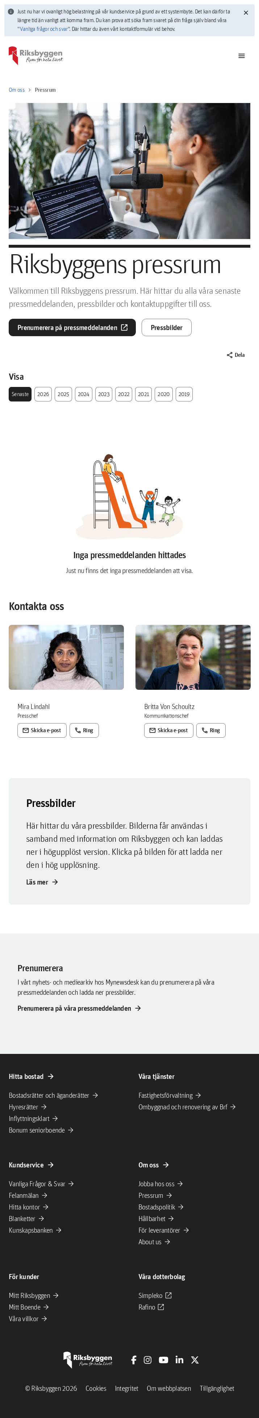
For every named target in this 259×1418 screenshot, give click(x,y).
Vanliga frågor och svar (44, 28)
